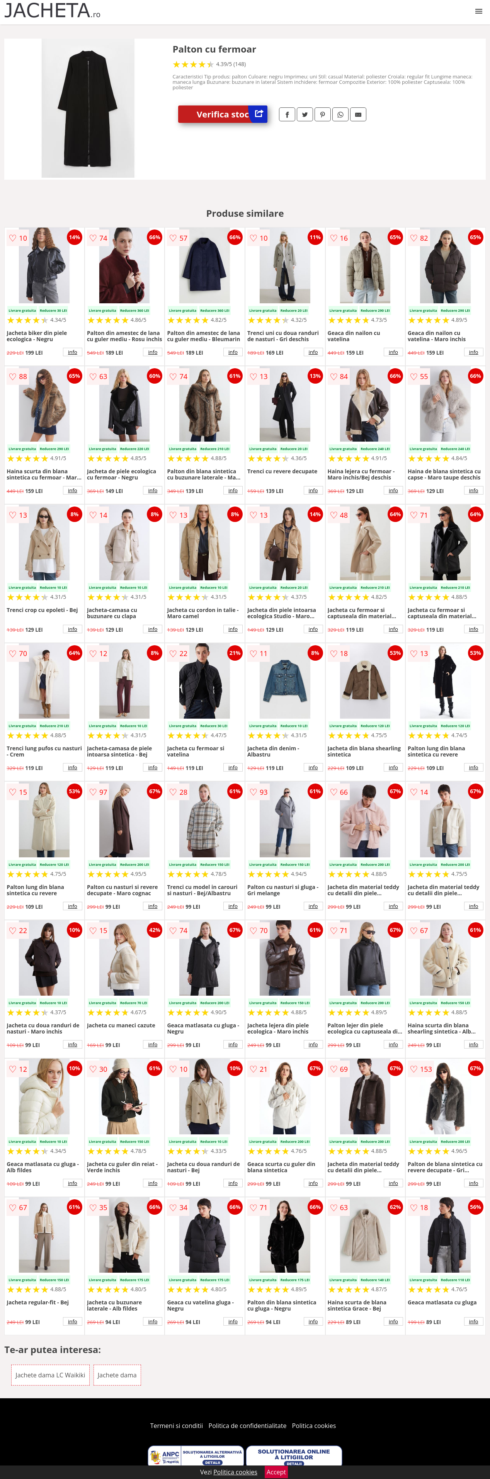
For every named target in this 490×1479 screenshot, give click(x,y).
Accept (276, 1472)
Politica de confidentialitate (248, 1425)
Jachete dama (117, 1375)
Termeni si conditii (176, 1425)
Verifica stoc (232, 114)
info (72, 351)
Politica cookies (314, 1425)
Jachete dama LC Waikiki (50, 1375)
